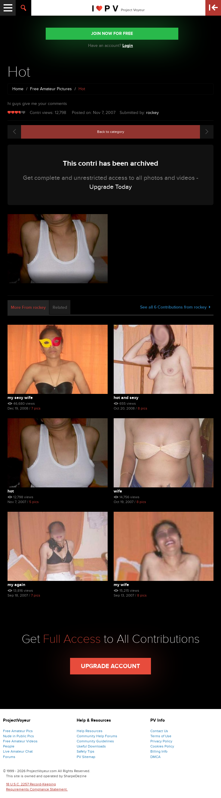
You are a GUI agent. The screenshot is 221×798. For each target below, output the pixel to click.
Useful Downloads (91, 746)
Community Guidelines (95, 741)
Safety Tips (85, 751)
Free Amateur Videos (20, 741)
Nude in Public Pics (18, 736)
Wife (118, 491)
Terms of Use (160, 736)
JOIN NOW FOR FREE (112, 33)
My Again (16, 584)
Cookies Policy (162, 746)
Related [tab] (60, 307)
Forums (9, 757)
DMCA (155, 757)
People (8, 746)
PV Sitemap (86, 757)
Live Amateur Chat (18, 751)
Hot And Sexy (126, 397)
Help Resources (90, 731)
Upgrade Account (110, 666)
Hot (11, 491)
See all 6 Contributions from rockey (175, 307)
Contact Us (159, 731)
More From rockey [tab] (28, 307)
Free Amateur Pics (18, 731)
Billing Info (158, 751)
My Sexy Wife (20, 397)
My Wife (121, 584)
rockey (152, 112)
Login (127, 45)
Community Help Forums (97, 736)
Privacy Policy (161, 741)
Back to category (110, 132)
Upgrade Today (110, 187)
